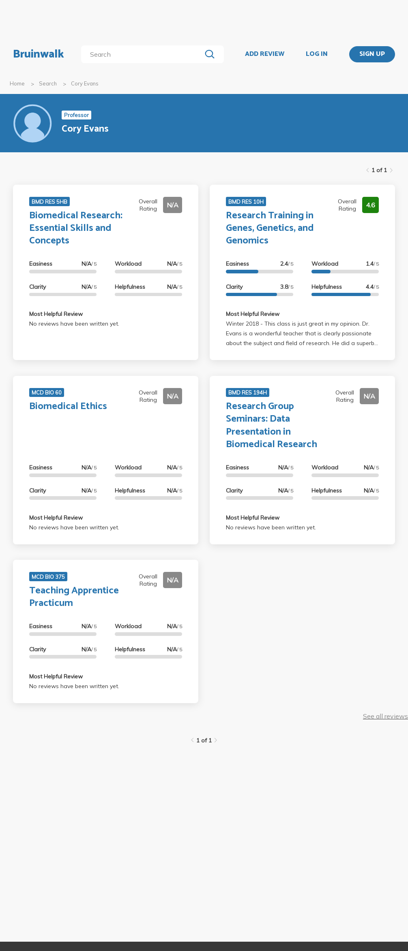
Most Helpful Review (56, 314)
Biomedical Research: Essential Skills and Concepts (75, 228)
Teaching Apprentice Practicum (74, 597)
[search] (143, 54)
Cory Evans (85, 83)
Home (17, 83)
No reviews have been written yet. (74, 323)
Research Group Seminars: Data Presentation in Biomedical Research (271, 425)
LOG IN (317, 54)
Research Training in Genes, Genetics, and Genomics (270, 228)
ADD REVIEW (264, 54)
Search (48, 83)
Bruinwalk (38, 54)
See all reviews (385, 716)
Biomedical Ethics (68, 406)
